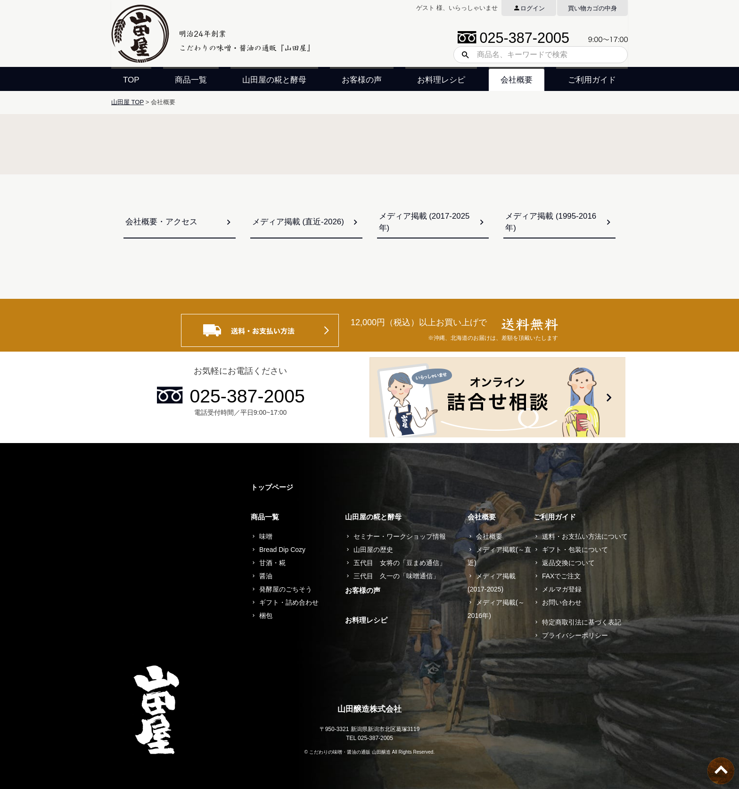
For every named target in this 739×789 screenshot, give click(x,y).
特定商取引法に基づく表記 (581, 622)
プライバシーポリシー (575, 635)
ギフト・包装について (575, 549)
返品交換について (568, 563)
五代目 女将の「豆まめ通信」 (399, 563)
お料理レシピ (441, 79)
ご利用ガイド (592, 79)
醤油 (265, 576)
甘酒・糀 (272, 563)
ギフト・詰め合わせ (289, 602)
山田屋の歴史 (373, 549)
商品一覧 (191, 79)
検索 (462, 55)
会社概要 (517, 79)
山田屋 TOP (127, 102)
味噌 (265, 536)
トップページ (272, 488)
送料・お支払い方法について (585, 536)
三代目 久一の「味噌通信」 (396, 576)
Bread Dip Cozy (282, 549)
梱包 (265, 615)
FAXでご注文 (561, 576)
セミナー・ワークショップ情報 (399, 536)
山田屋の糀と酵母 (274, 79)
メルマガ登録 (562, 589)
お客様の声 (362, 79)
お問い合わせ (562, 602)
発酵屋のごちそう (285, 589)
